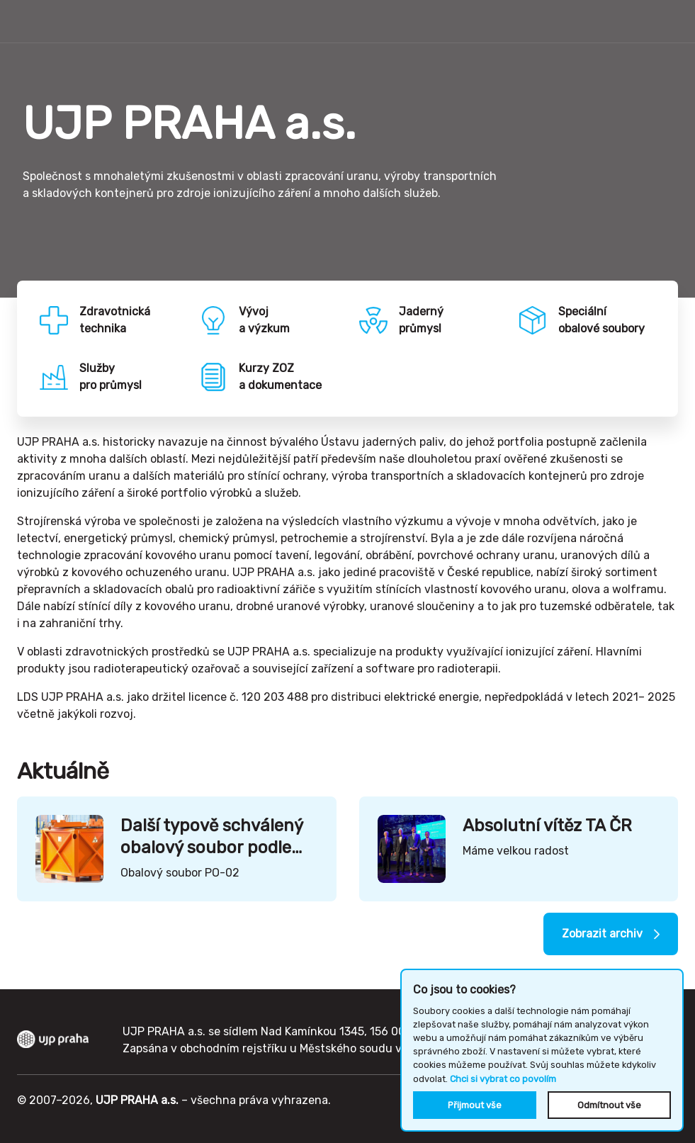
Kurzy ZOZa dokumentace (280, 376)
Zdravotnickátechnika (114, 320)
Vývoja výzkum (264, 320)
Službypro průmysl (110, 376)
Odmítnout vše (609, 1105)
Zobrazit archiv (602, 933)
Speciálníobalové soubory (601, 320)
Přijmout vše (475, 1105)
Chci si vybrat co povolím (503, 1079)
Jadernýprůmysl (421, 320)
